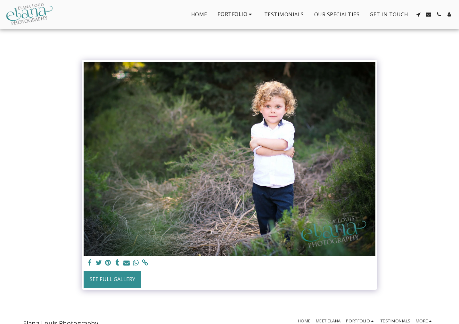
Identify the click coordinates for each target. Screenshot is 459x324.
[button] (236, 14)
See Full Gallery (112, 279)
